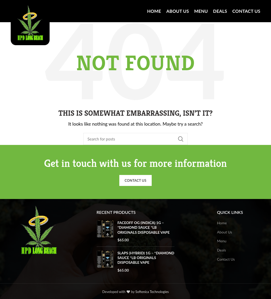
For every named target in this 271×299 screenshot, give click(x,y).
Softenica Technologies (152, 292)
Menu (221, 241)
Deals (221, 250)
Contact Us (135, 180)
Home (222, 223)
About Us (224, 232)
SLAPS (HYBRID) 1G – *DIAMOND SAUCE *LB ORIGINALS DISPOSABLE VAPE (145, 258)
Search (180, 139)
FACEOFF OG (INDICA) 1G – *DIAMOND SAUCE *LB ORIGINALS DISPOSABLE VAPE (143, 227)
